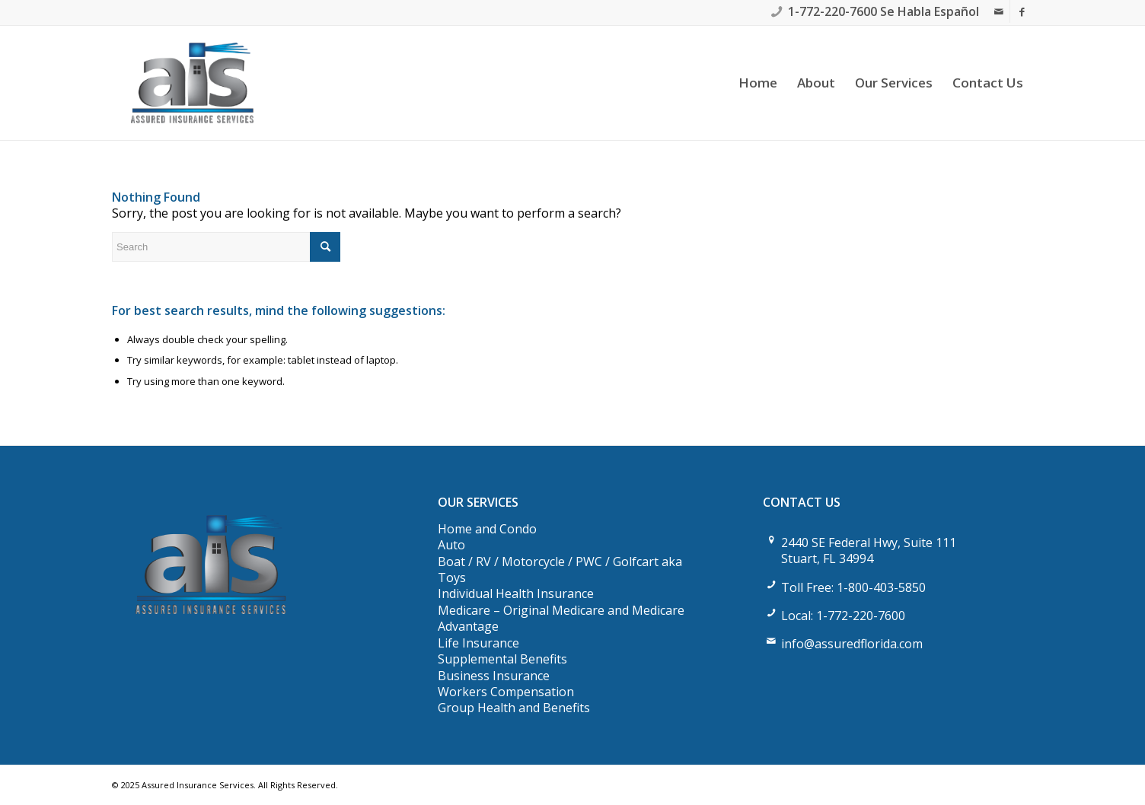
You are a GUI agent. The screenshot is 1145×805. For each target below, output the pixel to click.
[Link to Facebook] (1021, 11)
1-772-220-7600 (832, 11)
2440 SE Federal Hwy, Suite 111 (868, 542)
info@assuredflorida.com (852, 643)
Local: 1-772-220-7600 (843, 615)
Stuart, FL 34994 (827, 558)
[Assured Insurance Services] (192, 83)
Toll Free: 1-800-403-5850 (853, 587)
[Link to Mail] (998, 11)
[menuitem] (758, 83)
